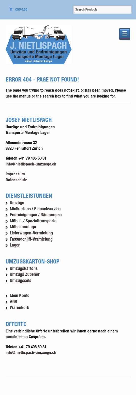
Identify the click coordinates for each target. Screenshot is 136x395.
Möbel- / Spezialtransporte (33, 221)
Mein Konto (20, 295)
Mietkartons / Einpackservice (35, 209)
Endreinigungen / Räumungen (36, 214)
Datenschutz (16, 179)
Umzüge (17, 202)
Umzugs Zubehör (25, 274)
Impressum (15, 173)
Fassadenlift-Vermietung (31, 239)
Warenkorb (19, 307)
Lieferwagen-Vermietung (31, 233)
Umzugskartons (24, 268)
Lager (15, 245)
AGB (13, 301)
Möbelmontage (23, 227)
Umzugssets (20, 280)
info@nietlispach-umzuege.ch (31, 163)
